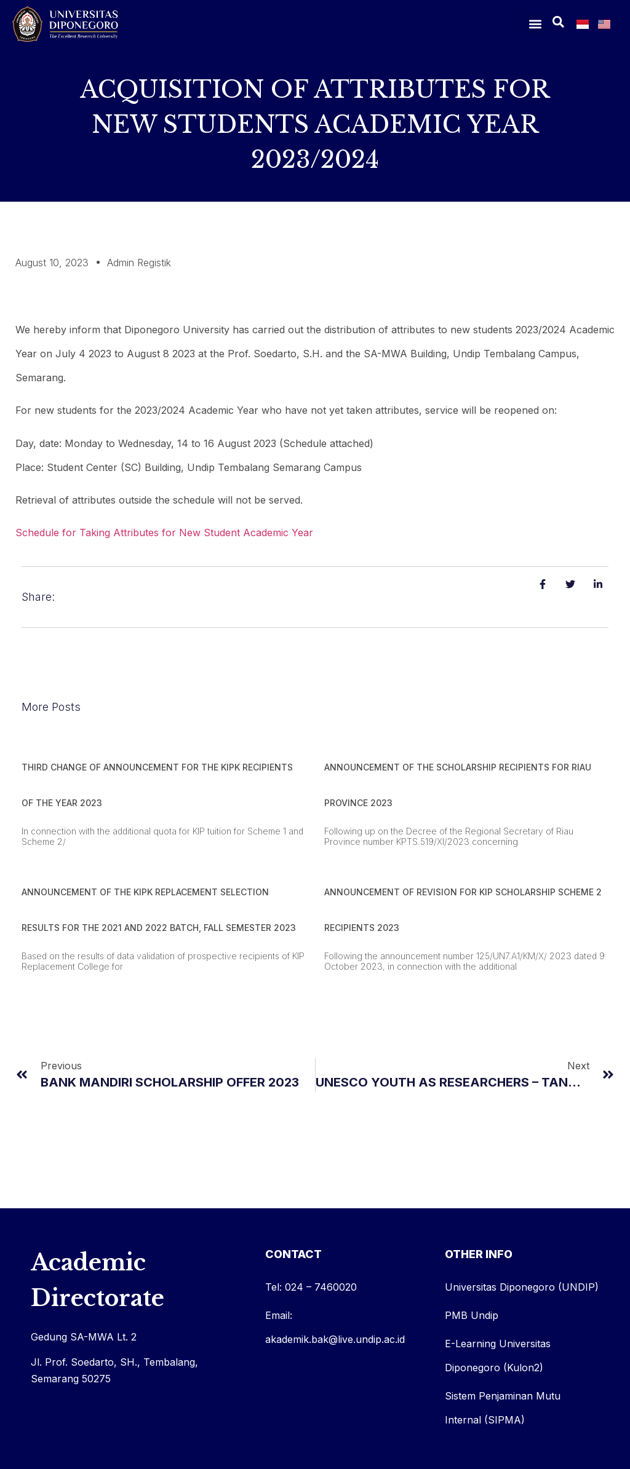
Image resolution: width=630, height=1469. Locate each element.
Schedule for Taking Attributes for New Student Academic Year (164, 532)
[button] (535, 24)
